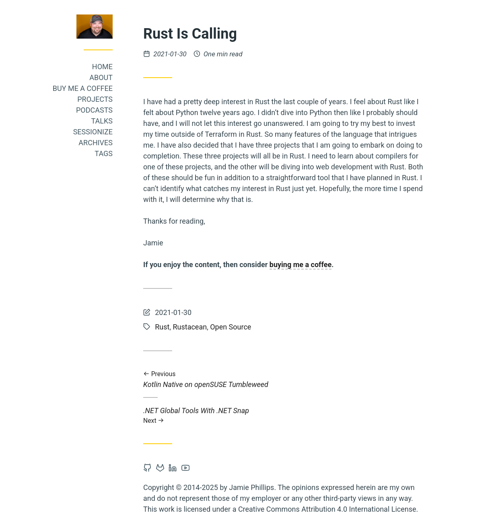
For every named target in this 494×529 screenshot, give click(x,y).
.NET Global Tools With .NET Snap (284, 415)
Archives (95, 142)
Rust (162, 327)
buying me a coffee (300, 264)
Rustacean (190, 327)
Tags (104, 153)
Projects (95, 99)
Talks (102, 121)
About (101, 77)
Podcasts (94, 110)
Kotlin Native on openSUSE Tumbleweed (284, 379)
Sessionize (93, 132)
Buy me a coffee (83, 88)
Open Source (230, 327)
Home (102, 66)
